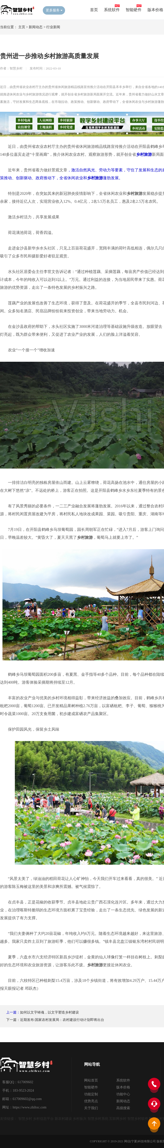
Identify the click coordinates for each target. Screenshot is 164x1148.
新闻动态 (36, 27)
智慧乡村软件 (137, 1119)
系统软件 (112, 10)
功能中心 (123, 1094)
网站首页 (91, 1080)
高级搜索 (123, 1108)
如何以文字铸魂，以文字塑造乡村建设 (49, 1012)
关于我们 (91, 1108)
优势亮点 (91, 1101)
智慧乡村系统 (98, 1119)
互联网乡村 (117, 1119)
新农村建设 (63, 1119)
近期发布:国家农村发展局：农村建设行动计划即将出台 (62, 1020)
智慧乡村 (25, 1119)
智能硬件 (133, 10)
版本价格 (155, 10)
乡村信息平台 (43, 1119)
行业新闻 (53, 27)
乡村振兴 (80, 1119)
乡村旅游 (144, 154)
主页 (21, 27)
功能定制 (91, 1094)
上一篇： (13, 1012)
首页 (94, 10)
